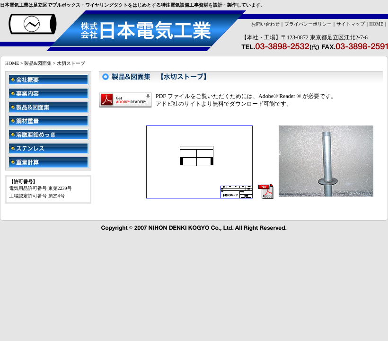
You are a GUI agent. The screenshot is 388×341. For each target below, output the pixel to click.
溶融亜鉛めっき (48, 134)
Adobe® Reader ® (279, 96)
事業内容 (48, 93)
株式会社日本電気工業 (119, 30)
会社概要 (48, 79)
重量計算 (48, 162)
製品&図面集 (38, 63)
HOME (376, 24)
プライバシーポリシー (308, 24)
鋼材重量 (48, 120)
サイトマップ (350, 24)
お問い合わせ (265, 24)
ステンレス (48, 148)
